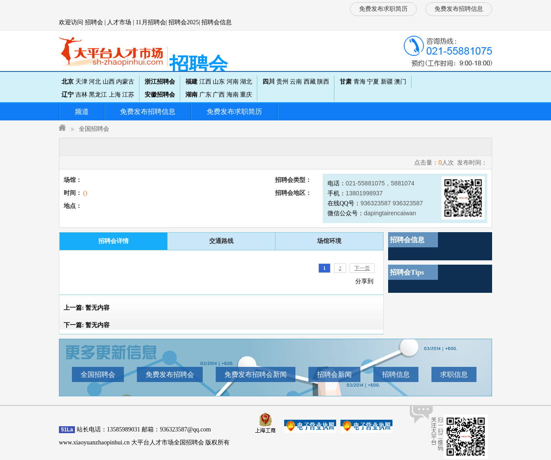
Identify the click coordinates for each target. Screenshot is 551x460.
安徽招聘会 (160, 94)
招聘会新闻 (334, 374)
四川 (269, 81)
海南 (233, 94)
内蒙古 (125, 81)
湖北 (246, 81)
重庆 (246, 94)
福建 (191, 81)
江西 (205, 81)
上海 (115, 94)
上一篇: (87, 308)
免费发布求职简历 (383, 9)
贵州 (282, 81)
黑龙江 (98, 94)
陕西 (323, 81)
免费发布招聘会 (170, 374)
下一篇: (87, 325)
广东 (205, 94)
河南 (233, 81)
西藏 (310, 81)
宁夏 (373, 81)
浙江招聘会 (160, 81)
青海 (359, 81)
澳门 (400, 81)
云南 (296, 81)
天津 (81, 81)
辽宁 (68, 94)
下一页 (362, 268)
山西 (109, 81)
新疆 (387, 81)
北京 (68, 81)
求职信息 (454, 374)
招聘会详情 (113, 241)
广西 (219, 94)
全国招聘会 (94, 129)
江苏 (128, 94)
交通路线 (221, 241)
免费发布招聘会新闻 (255, 374)
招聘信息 (396, 374)
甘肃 (346, 81)
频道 (82, 111)
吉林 (81, 94)
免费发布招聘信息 (458, 9)
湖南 (191, 94)
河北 (95, 81)
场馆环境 (329, 241)
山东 (219, 81)
